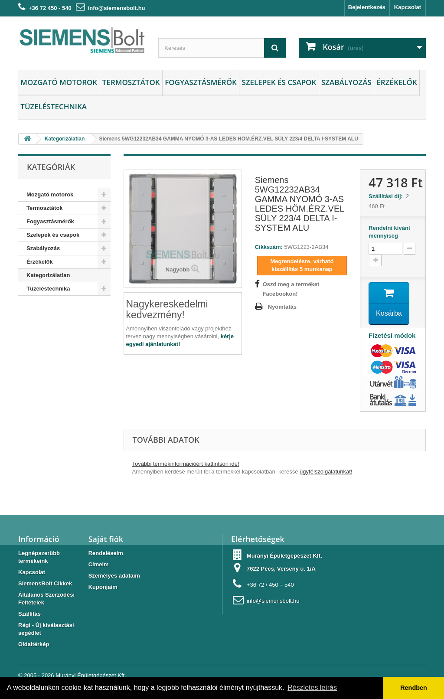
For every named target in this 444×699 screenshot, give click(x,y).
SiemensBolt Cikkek (45, 583)
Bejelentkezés (366, 7)
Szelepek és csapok (279, 82)
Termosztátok (131, 82)
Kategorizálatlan (48, 275)
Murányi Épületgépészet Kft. (91, 675)
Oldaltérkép (33, 644)
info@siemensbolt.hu (116, 8)
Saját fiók (105, 539)
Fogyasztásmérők (201, 82)
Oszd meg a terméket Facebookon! (291, 289)
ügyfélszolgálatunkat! (326, 471)
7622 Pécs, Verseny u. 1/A (281, 568)
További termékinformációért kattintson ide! (185, 464)
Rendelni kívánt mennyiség (389, 232)
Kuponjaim (103, 587)
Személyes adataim (114, 575)
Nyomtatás (282, 307)
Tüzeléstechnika (53, 106)
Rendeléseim (105, 553)
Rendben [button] (413, 687)
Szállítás (29, 614)
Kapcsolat (407, 7)
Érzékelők (396, 82)
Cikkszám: (269, 247)
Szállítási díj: (387, 196)
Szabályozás (346, 82)
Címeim (98, 564)
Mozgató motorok (58, 82)
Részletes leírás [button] (312, 687)
